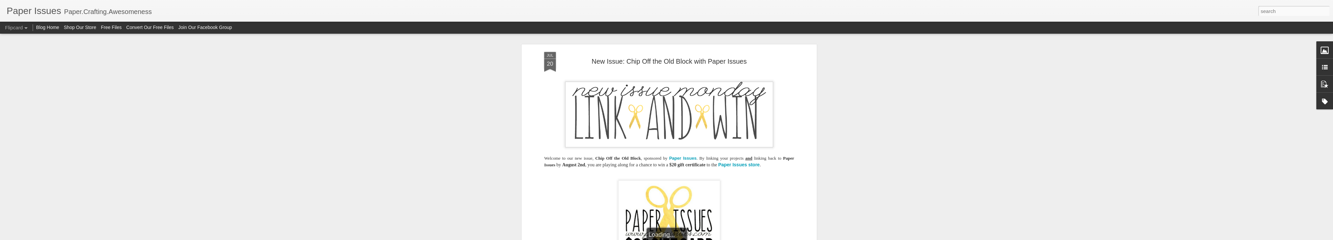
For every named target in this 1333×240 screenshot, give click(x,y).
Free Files (111, 27)
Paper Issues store (739, 164)
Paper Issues (682, 158)
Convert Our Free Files (150, 27)
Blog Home (47, 27)
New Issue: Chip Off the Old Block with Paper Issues (669, 61)
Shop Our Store (80, 27)
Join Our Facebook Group (205, 27)
